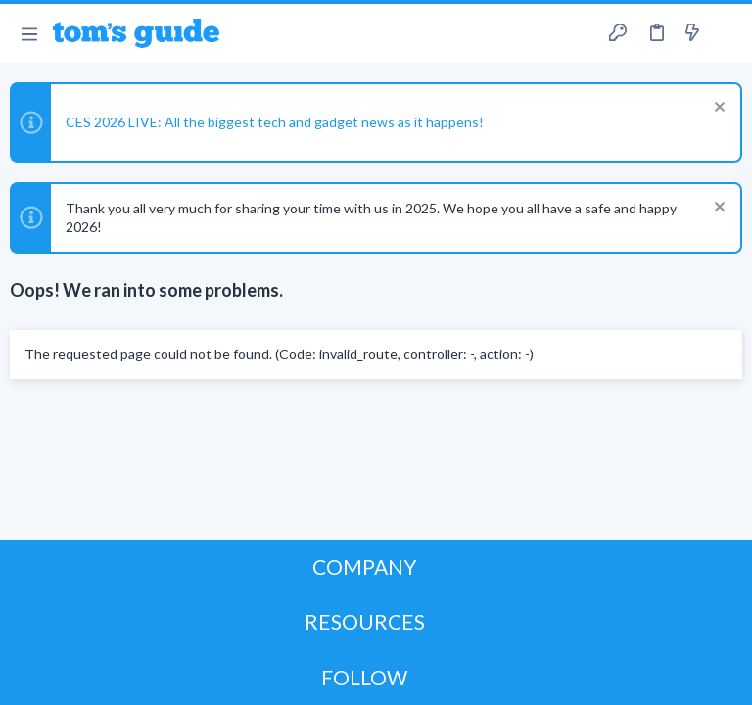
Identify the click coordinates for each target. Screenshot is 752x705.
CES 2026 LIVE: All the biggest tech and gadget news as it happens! (275, 122)
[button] (29, 33)
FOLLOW (364, 677)
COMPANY (364, 566)
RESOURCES (365, 621)
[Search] (725, 34)
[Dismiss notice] (717, 109)
